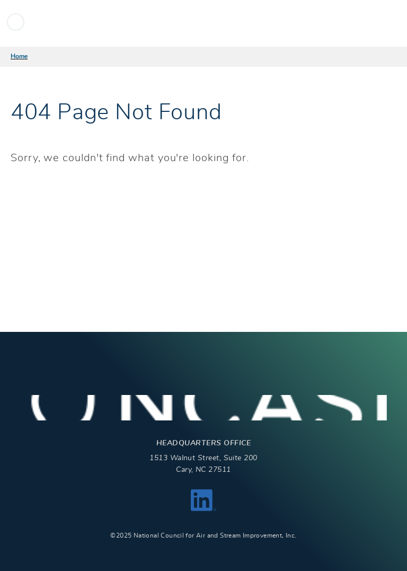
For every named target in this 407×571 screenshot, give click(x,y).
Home (19, 56)
